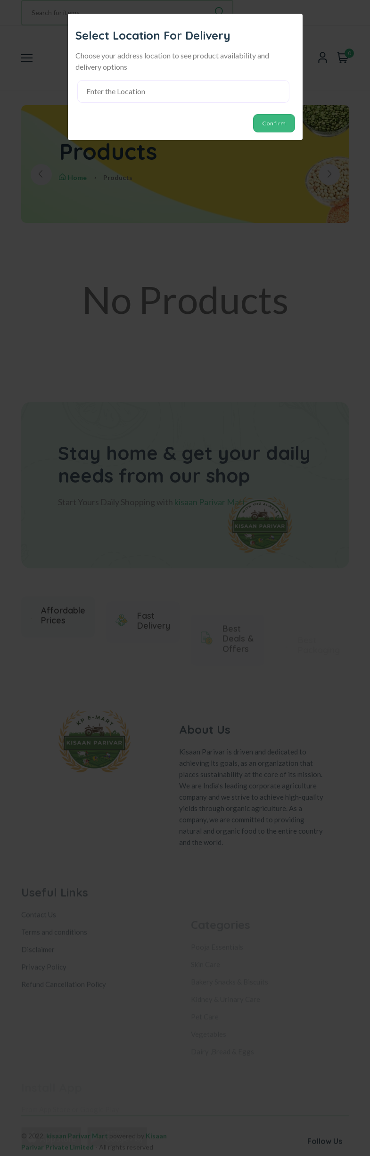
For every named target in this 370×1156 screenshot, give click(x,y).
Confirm (274, 123)
